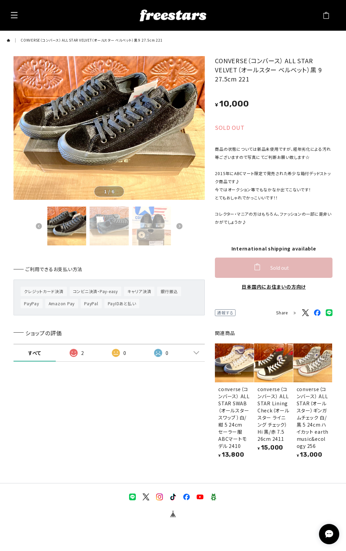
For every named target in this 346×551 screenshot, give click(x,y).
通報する (225, 312)
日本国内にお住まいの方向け (274, 286)
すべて (34, 353)
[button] (38, 226)
